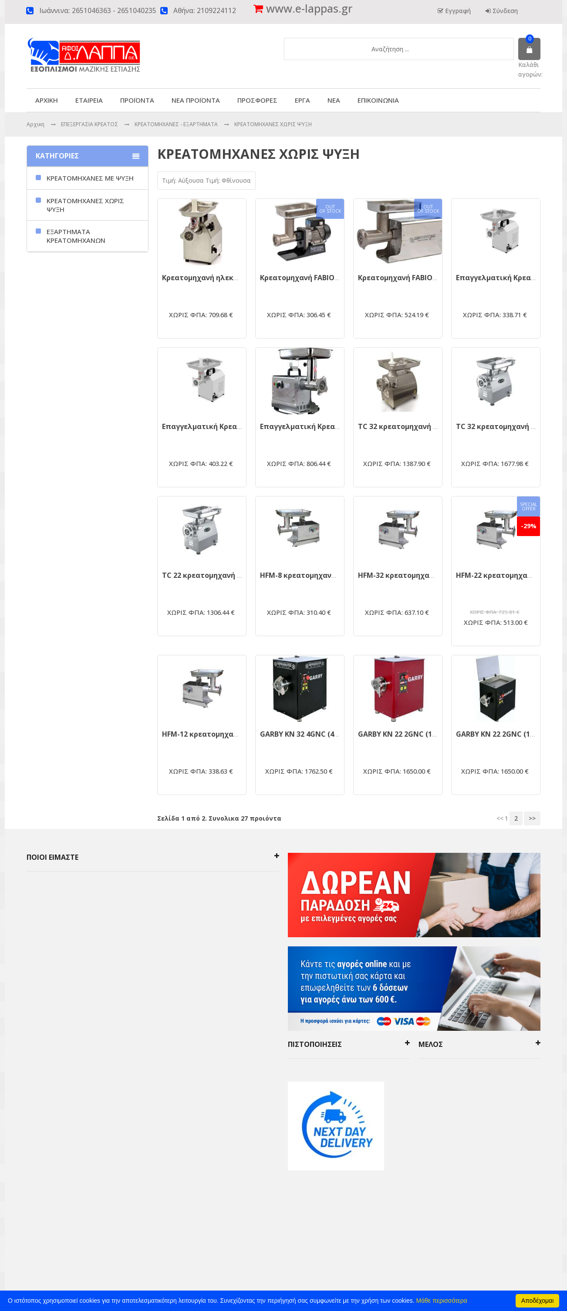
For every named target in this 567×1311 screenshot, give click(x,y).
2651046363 (91, 10)
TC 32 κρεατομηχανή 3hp (499, 426)
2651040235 (136, 10)
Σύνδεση (504, 11)
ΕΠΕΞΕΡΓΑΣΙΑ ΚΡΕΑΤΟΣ (90, 124)
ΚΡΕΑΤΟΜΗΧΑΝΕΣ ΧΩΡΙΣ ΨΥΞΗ (273, 124)
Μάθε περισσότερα (441, 1300)
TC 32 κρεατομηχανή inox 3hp (410, 426)
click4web (376, 1231)
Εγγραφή (457, 11)
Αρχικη (35, 124)
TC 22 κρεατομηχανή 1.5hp (208, 575)
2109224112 (216, 10)
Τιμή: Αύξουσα (184, 180)
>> (532, 818)
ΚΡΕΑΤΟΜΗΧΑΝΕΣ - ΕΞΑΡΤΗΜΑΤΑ (177, 124)
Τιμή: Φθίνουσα (228, 180)
